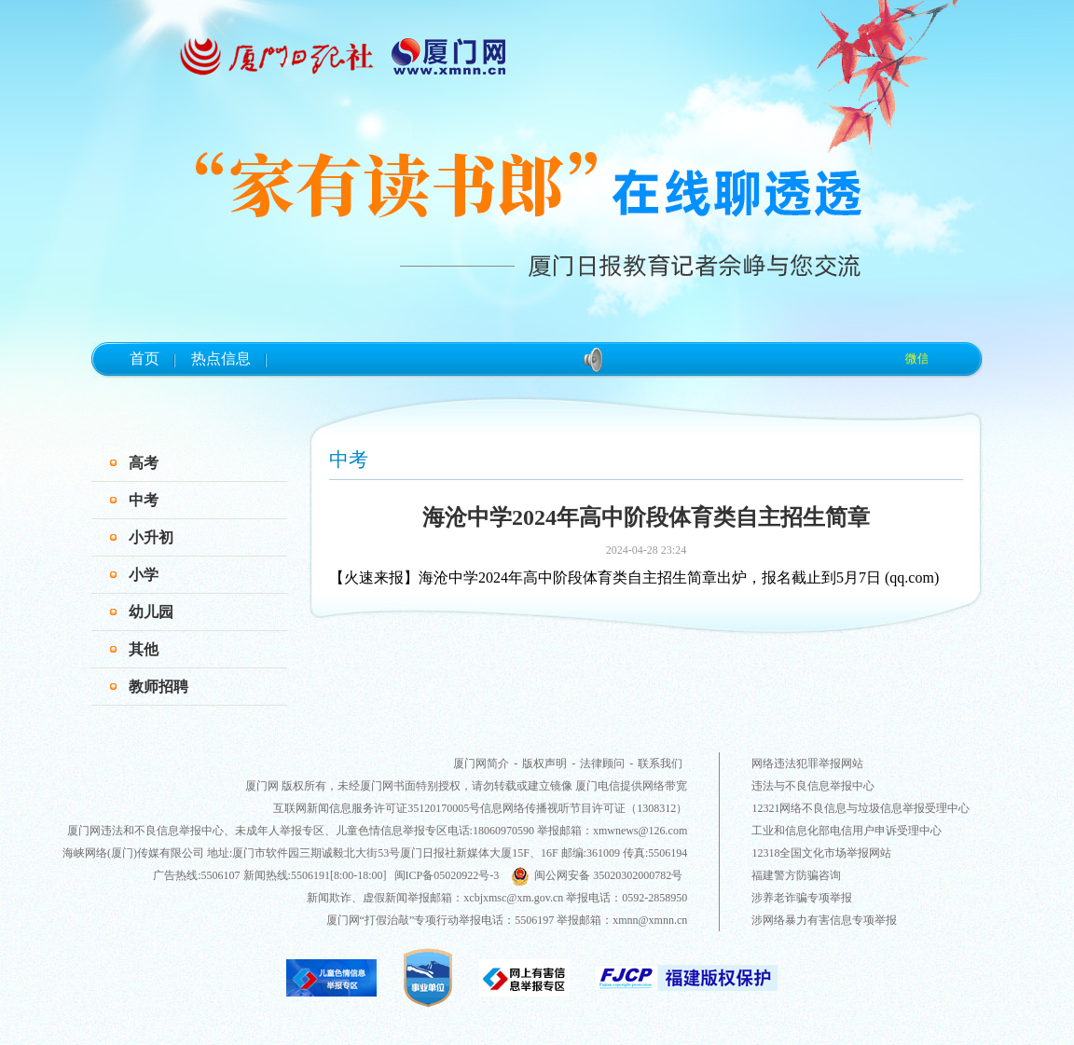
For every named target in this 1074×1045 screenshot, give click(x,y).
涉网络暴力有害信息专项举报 (824, 920)
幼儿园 (151, 612)
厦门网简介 (481, 763)
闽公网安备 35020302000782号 (596, 875)
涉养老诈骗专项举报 (801, 897)
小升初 (151, 537)
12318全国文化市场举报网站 (821, 852)
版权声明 (544, 763)
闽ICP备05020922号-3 (447, 875)
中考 (143, 500)
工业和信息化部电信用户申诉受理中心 (846, 830)
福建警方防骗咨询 (796, 875)
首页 (144, 358)
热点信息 (221, 358)
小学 (143, 575)
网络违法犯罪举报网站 (807, 763)
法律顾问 (602, 763)
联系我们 (660, 763)
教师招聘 (158, 686)
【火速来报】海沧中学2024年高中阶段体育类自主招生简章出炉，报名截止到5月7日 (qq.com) (634, 577)
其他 (143, 649)
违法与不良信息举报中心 (812, 785)
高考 (143, 463)
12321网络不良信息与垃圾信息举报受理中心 (860, 808)
